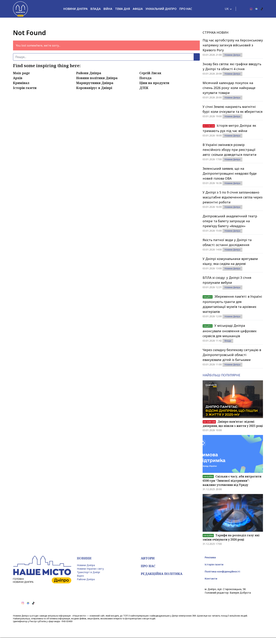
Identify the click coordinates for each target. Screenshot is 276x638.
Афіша (138, 9)
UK (227, 9)
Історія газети (24, 88)
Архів (17, 78)
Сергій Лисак (150, 73)
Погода (145, 78)
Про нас (185, 9)
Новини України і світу (90, 568)
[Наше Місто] (20, 8)
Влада (95, 9)
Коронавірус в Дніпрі (94, 88)
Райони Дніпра (88, 73)
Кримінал (21, 83)
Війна (108, 9)
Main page (21, 73)
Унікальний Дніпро (161, 9)
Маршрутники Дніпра (94, 83)
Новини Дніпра (75, 9)
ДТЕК (143, 88)
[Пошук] (103, 57)
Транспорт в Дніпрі (88, 572)
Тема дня (122, 9)
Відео (80, 575)
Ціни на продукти (154, 83)
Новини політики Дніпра (97, 78)
